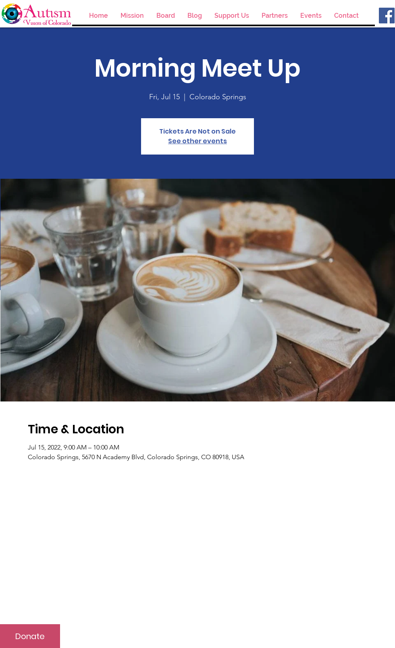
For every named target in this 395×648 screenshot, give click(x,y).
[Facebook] (387, 15)
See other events (197, 141)
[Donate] (30, 636)
